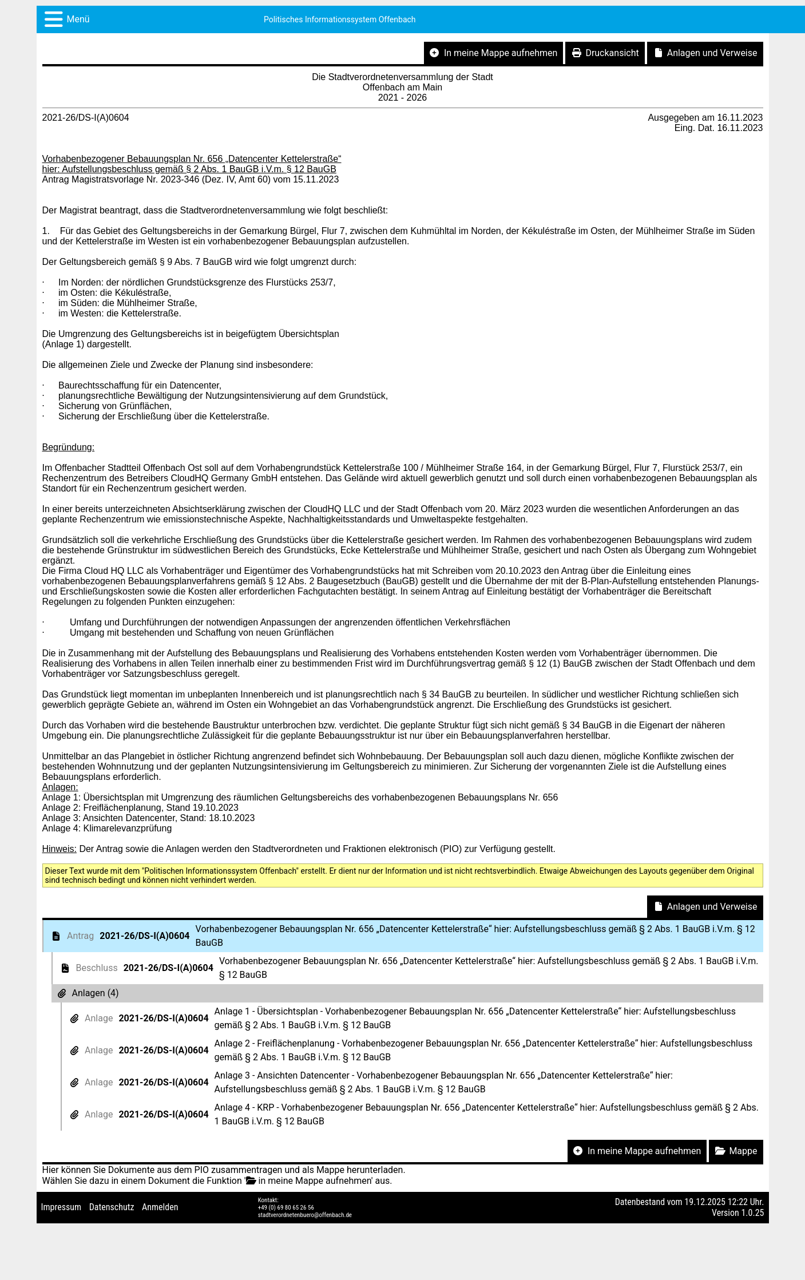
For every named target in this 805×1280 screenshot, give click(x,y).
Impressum (61, 1207)
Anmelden (160, 1207)
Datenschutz (111, 1207)
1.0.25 (752, 1212)
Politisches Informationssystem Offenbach (340, 19)
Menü (78, 19)
